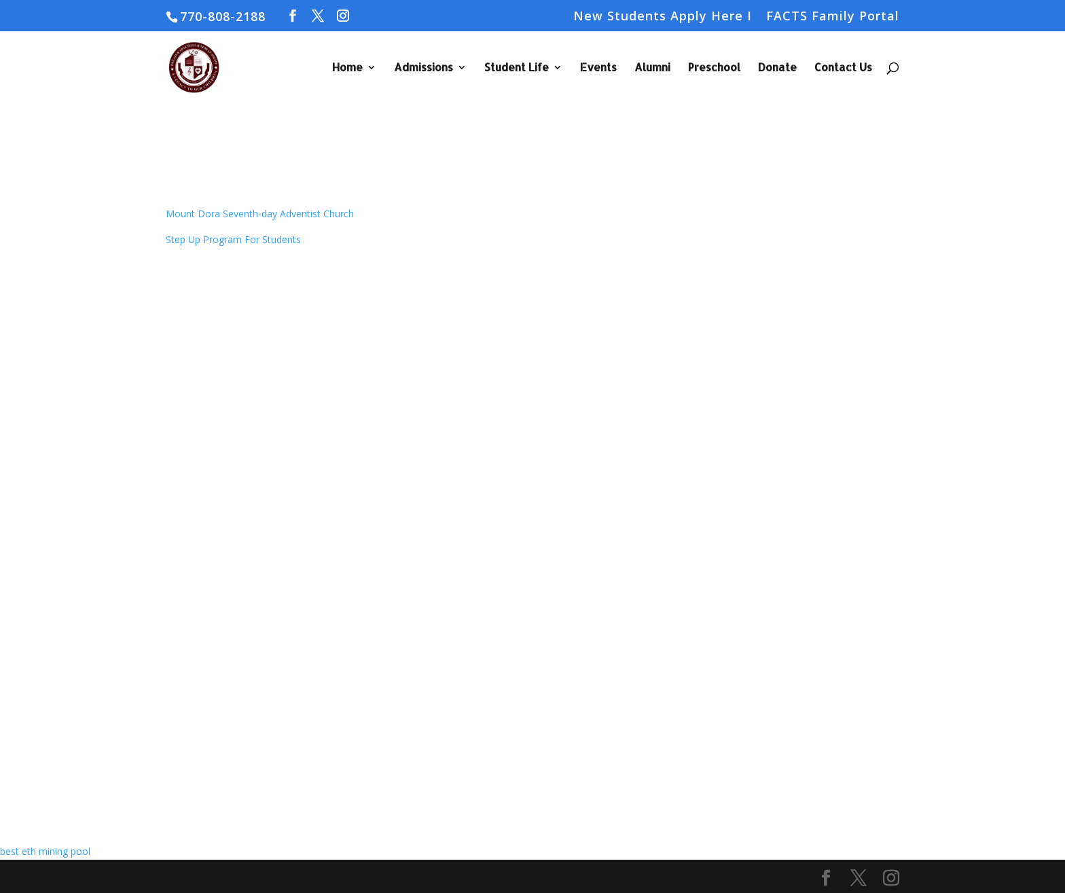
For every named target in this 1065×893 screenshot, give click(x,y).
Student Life (516, 68)
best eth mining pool (45, 851)
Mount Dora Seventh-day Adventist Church (260, 213)
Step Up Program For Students (233, 239)
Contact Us (843, 68)
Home (347, 68)
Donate (777, 68)
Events (598, 68)
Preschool (714, 68)
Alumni (652, 68)
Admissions (423, 68)
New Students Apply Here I (662, 17)
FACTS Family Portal (832, 17)
